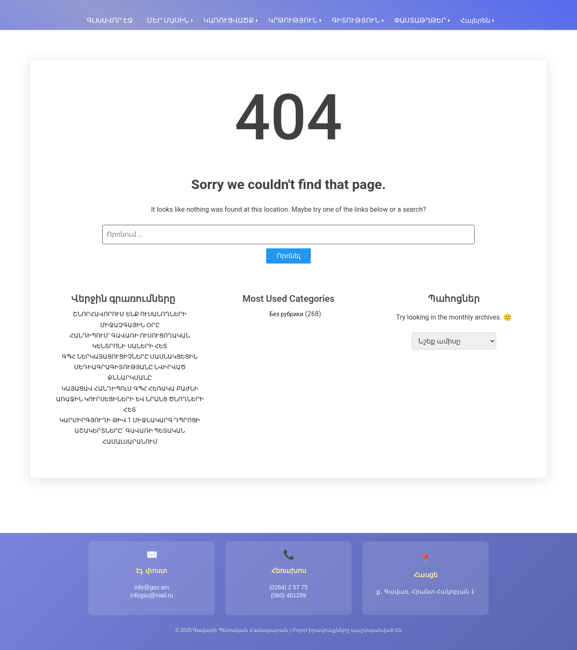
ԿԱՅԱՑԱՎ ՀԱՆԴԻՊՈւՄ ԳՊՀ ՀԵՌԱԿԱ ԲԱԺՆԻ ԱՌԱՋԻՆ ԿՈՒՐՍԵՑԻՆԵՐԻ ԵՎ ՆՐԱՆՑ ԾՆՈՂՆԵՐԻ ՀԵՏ (130, 399)
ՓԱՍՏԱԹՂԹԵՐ (420, 20)
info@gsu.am (151, 587)
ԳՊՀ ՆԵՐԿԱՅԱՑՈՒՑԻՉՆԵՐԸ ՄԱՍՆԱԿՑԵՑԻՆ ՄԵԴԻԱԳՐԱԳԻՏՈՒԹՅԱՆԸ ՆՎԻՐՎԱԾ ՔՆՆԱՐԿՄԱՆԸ (130, 367)
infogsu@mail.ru (151, 595)
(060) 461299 (288, 595)
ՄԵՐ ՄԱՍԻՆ (168, 20)
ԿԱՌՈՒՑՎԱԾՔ (228, 20)
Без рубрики (286, 314)
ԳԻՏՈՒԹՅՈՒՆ (356, 20)
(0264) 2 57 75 (288, 587)
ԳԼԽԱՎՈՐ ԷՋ (110, 20)
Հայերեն (475, 20)
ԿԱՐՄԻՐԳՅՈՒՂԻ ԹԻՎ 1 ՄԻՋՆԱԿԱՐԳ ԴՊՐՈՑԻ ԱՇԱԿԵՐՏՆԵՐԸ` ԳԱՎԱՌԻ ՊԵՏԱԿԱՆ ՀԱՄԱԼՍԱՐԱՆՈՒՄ (129, 431)
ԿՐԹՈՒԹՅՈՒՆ (293, 20)
